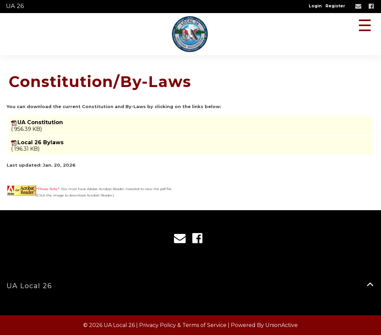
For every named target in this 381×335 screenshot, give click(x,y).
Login (315, 5)
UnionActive (281, 325)
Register (335, 5)
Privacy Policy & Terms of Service (182, 325)
